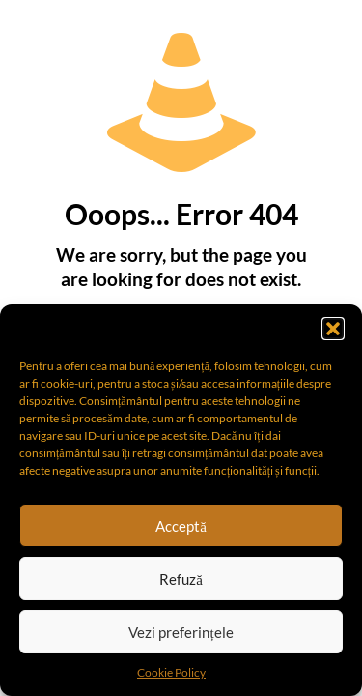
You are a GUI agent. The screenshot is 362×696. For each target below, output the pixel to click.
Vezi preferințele (180, 632)
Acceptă (181, 526)
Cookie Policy (171, 672)
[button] (333, 328)
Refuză (181, 579)
